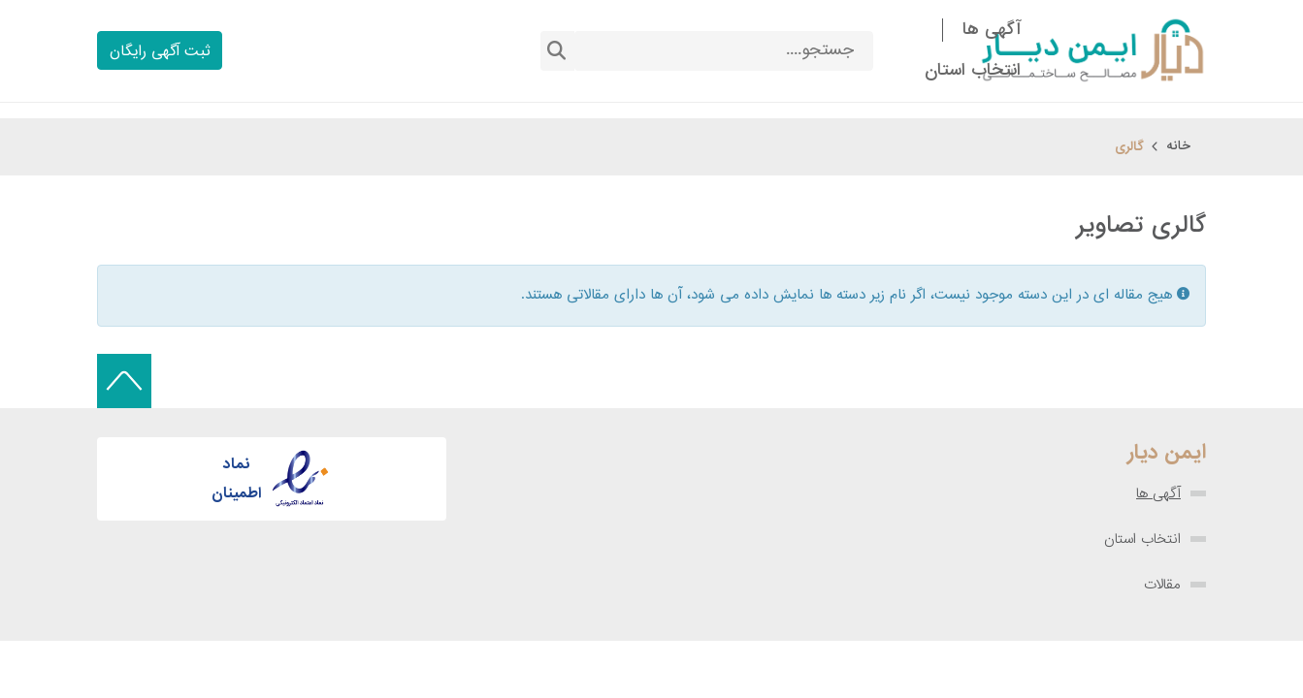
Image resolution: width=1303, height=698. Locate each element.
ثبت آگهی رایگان (160, 52)
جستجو (556, 51)
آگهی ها (1158, 493)
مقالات (1162, 584)
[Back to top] (124, 381)
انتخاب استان (1142, 539)
